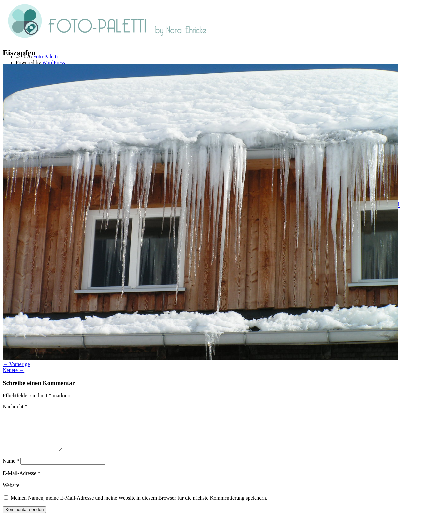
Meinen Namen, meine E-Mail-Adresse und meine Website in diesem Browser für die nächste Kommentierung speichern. (139, 505)
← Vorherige (16, 364)
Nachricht (15, 406)
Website (11, 493)
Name (11, 469)
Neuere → (13, 370)
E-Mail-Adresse (21, 481)
